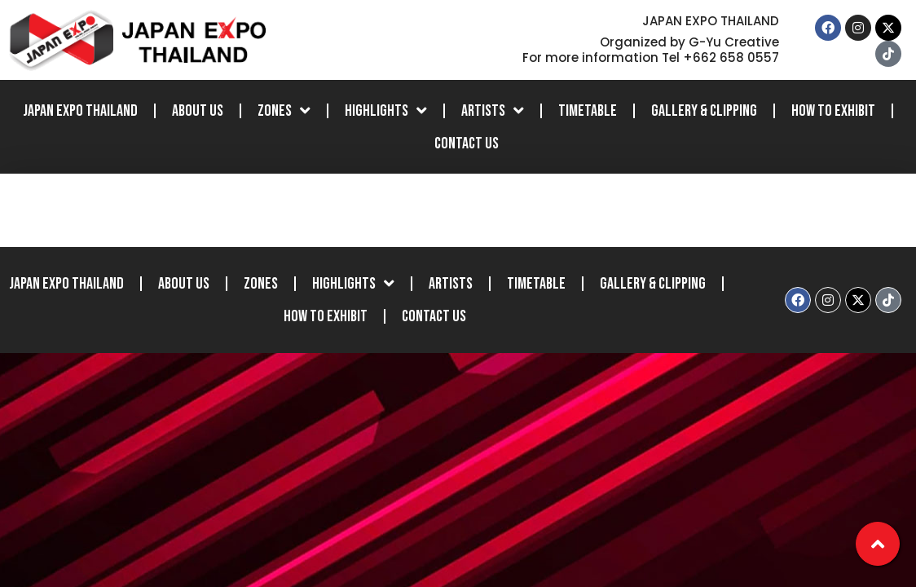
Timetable (587, 111)
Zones (284, 111)
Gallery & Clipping (704, 111)
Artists (492, 111)
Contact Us (466, 143)
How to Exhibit (833, 111)
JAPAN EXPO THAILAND (80, 111)
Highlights (386, 111)
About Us (197, 111)
